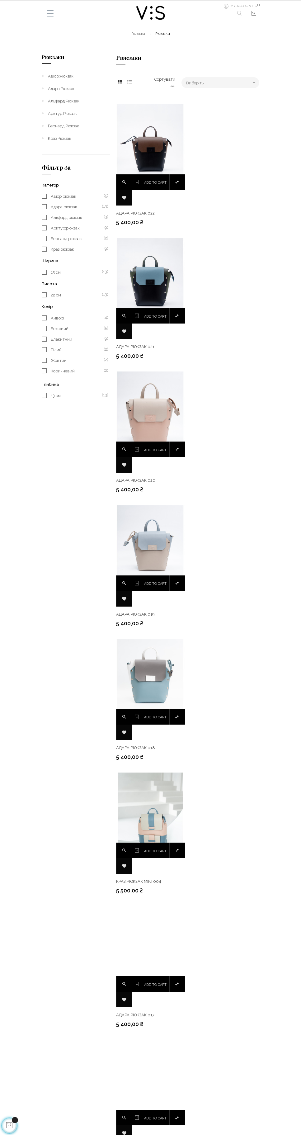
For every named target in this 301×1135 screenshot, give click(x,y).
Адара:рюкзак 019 (210, 346)
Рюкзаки (53, 57)
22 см (77, 295)
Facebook (163, 1080)
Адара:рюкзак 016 (210, 613)
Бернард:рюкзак (63, 126)
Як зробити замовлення (64, 1113)
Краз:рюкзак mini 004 (213, 480)
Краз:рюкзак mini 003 (138, 747)
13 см (77, 395)
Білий (77, 349)
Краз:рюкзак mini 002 (213, 747)
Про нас (49, 1102)
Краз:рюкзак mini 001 (138, 880)
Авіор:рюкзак (60, 76)
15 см (77, 272)
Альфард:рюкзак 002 (213, 880)
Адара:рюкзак (61, 88)
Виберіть (222, 82)
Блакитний (77, 339)
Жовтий (77, 360)
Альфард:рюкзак (63, 101)
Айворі (77, 318)
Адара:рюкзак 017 (135, 613)
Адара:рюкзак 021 (210, 213)
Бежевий (77, 328)
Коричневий (77, 371)
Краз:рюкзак (59, 138)
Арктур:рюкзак (62, 113)
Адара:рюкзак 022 (135, 213)
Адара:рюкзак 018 (135, 480)
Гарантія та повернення (65, 1091)
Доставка (51, 1080)
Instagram (163, 1091)
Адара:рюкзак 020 (135, 346)
